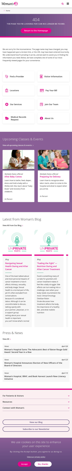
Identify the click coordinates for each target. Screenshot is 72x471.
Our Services (16, 104)
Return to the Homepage (36, 30)
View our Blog (36, 422)
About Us (49, 118)
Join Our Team (51, 104)
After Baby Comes (13, 176)
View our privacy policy (36, 459)
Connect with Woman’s (13, 408)
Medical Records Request (18, 118)
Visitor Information (53, 76)
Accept (24, 466)
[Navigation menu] (67, 3)
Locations (14, 90)
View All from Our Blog (12, 225)
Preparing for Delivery (50, 176)
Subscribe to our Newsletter (36, 429)
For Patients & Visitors (13, 395)
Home (8, 11)
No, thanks (43, 466)
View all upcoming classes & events (17, 145)
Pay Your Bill (51, 90)
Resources (7, 401)
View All (6, 339)
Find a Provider (17, 76)
